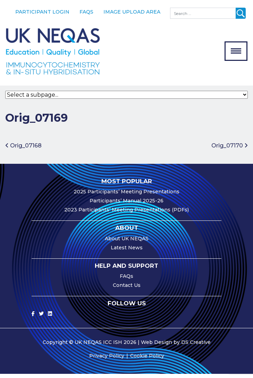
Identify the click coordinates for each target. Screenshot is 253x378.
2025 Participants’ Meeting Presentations (126, 196)
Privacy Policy (106, 360)
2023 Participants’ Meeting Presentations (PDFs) (126, 214)
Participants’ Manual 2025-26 (126, 205)
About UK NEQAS (127, 242)
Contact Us (127, 289)
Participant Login (42, 12)
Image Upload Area (131, 12)
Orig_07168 (23, 149)
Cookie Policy (147, 360)
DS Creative (196, 346)
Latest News (127, 251)
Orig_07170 (229, 149)
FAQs (86, 12)
